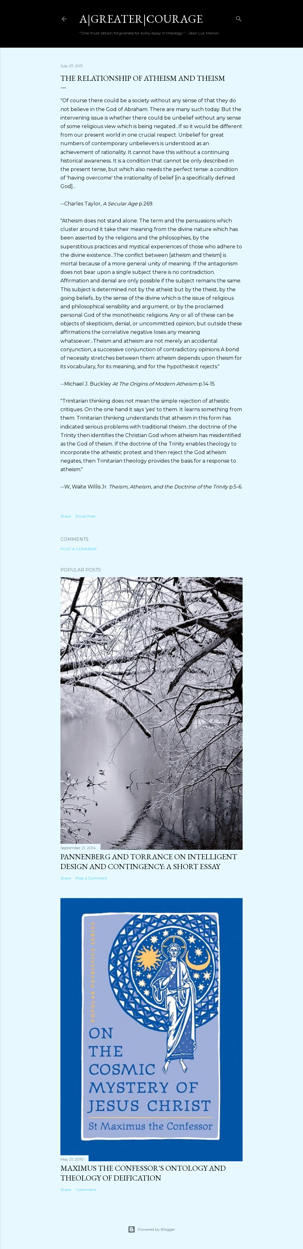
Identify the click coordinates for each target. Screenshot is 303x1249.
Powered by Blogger (151, 1229)
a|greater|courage (141, 18)
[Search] (239, 17)
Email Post (86, 516)
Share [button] (65, 516)
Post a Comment (78, 549)
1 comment (86, 1189)
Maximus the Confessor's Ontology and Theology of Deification (143, 1173)
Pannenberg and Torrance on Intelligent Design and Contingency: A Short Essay (148, 861)
